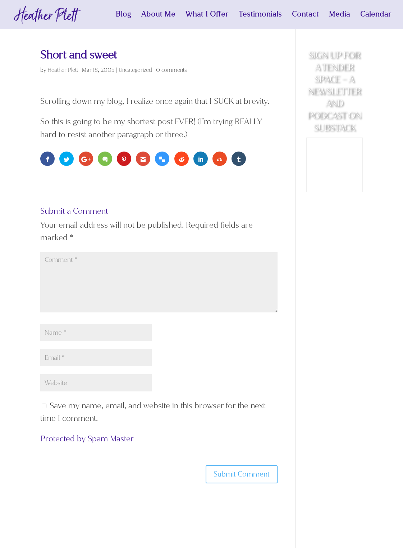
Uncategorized (135, 70)
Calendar (375, 15)
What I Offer (207, 15)
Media (339, 15)
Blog (123, 15)
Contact (305, 15)
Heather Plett (62, 70)
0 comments (171, 70)
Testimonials (260, 15)
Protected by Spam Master (87, 438)
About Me (158, 15)
